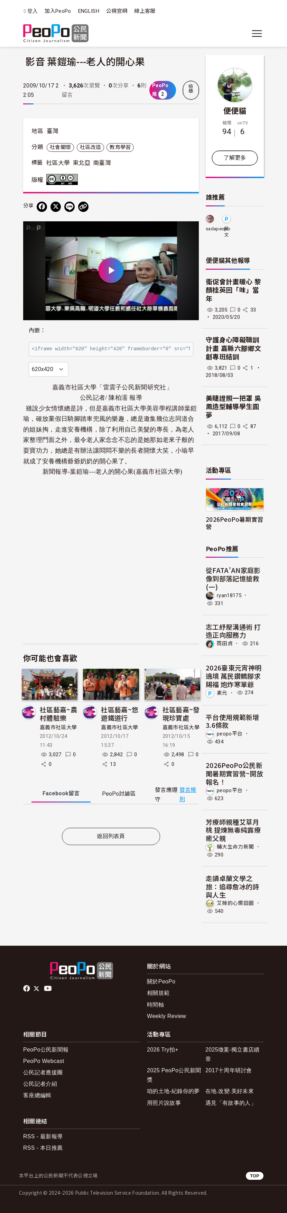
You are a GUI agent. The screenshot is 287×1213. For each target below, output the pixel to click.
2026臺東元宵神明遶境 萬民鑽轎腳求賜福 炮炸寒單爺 (233, 676)
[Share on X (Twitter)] (55, 207)
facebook (27, 988)
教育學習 (120, 147)
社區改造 (90, 147)
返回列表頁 (111, 836)
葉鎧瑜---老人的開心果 (101, 471)
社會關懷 (60, 147)
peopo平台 (229, 734)
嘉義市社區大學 (58, 727)
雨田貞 (225, 643)
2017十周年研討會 (228, 1070)
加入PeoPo (58, 11)
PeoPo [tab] (119, 793)
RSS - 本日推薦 (43, 1148)
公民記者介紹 (40, 1084)
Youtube (48, 988)
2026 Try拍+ (162, 1050)
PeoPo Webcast (43, 1061)
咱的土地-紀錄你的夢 (173, 1091)
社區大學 (58, 162)
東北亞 (82, 162)
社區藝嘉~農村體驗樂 (58, 713)
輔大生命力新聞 (235, 847)
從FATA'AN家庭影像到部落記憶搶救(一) (233, 578)
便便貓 (235, 110)
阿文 (226, 232)
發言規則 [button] (187, 795)
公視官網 (116, 11)
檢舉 (190, 89)
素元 (222, 692)
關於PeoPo (161, 981)
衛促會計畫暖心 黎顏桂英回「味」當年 (233, 290)
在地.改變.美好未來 (229, 1091)
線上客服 (144, 11)
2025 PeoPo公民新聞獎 (174, 1075)
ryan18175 (229, 595)
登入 (32, 11)
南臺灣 (102, 162)
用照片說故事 (164, 1103)
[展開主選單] (257, 33)
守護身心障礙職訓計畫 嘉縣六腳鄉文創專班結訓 (233, 348)
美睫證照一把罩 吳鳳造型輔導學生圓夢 (233, 407)
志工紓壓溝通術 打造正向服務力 (233, 631)
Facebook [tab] (61, 793)
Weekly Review (166, 1016)
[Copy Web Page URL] (83, 207)
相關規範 (158, 993)
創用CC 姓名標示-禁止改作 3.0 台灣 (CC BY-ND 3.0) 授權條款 (63, 179)
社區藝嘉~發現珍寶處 (181, 713)
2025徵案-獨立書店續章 (232, 1054)
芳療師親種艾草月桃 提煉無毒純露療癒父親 (233, 830)
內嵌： (37, 330)
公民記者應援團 (43, 1072)
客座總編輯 (37, 1095)
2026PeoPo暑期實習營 (234, 523)
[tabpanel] (111, 817)
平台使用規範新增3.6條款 (232, 721)
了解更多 (234, 158)
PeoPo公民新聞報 (45, 1050)
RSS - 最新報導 (43, 1136)
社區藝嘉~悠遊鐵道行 (119, 713)
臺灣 (53, 131)
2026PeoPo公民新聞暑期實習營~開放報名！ (234, 773)
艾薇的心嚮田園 (235, 903)
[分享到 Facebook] (42, 207)
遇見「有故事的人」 (230, 1103)
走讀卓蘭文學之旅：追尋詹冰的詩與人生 (232, 886)
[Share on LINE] (69, 207)
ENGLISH (88, 11)
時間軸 (155, 1005)
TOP (254, 1175)
